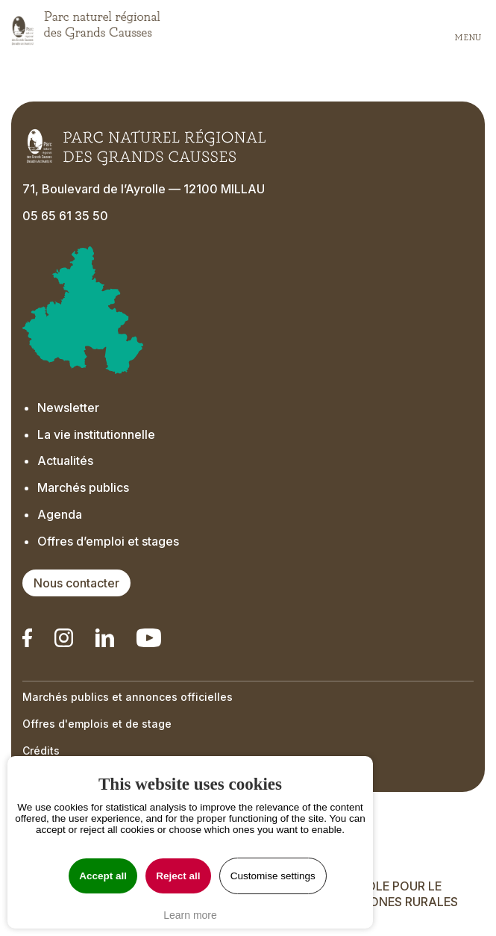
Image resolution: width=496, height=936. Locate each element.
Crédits (41, 750)
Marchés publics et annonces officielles (127, 696)
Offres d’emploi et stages (108, 541)
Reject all (178, 876)
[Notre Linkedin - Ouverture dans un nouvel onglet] (27, 637)
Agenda (59, 514)
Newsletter (68, 407)
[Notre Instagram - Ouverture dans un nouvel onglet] (63, 637)
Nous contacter (76, 582)
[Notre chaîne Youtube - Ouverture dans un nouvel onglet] (148, 637)
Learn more (190, 915)
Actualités (65, 460)
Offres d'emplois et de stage (97, 723)
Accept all (103, 876)
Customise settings (273, 876)
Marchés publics (83, 487)
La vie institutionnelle (96, 434)
